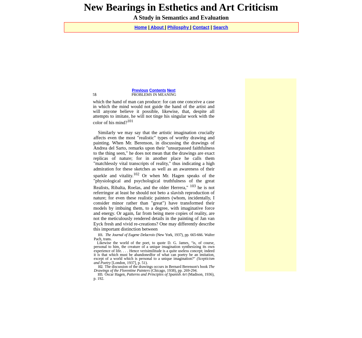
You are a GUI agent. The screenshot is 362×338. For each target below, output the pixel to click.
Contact (201, 27)
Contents (157, 90)
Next (171, 90)
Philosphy (178, 27)
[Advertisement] (181, 39)
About (157, 27)
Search (220, 27)
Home (140, 27)
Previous (140, 90)
